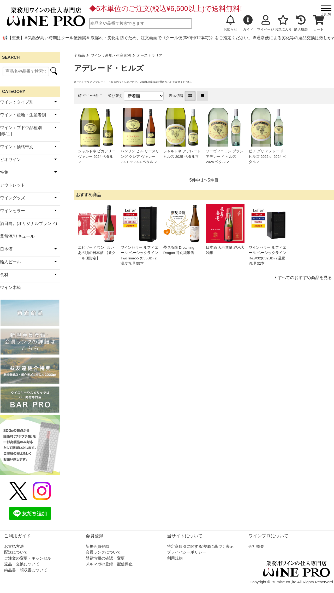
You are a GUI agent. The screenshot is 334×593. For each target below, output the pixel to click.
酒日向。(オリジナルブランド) (28, 223)
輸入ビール (10, 262)
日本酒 (6, 249)
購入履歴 (301, 23)
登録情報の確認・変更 (105, 558)
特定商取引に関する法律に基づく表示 (200, 546)
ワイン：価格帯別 (16, 146)
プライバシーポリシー (186, 552)
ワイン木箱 (10, 287)
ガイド (248, 23)
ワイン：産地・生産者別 (111, 55)
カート (318, 23)
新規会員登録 (97, 546)
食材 (4, 274)
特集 (4, 172)
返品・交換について (21, 564)
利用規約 (175, 558)
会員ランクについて (103, 552)
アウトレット (12, 185)
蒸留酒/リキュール (17, 236)
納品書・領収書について (25, 570)
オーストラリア (149, 55)
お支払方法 (14, 546)
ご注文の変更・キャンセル (27, 558)
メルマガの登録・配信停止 (109, 564)
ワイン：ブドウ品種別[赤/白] (21, 130)
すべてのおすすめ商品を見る (305, 277)
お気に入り (283, 23)
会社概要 (256, 546)
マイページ (265, 23)
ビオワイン (10, 159)
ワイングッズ (12, 198)
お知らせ (230, 23)
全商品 (79, 55)
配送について (16, 552)
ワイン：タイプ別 (16, 102)
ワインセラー (12, 210)
